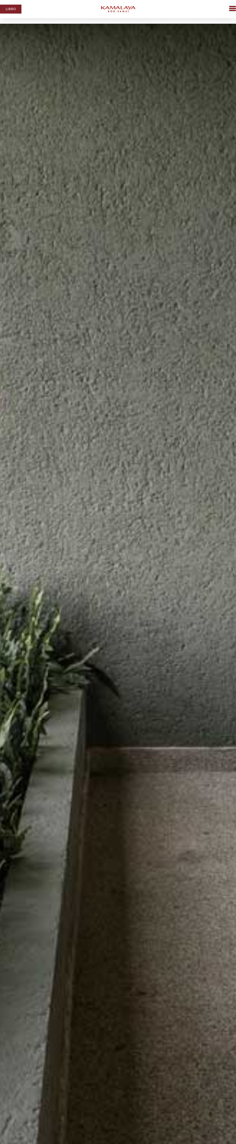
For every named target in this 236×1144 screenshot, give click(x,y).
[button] (224, 9)
